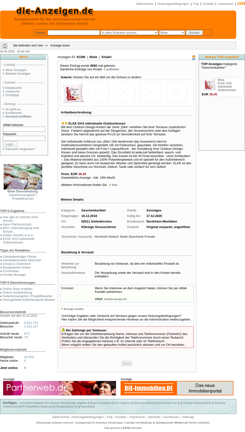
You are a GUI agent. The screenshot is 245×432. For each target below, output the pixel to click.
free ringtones (122, 402)
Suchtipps (12, 95)
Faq (196, 4)
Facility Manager (14, 274)
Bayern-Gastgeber (101, 402)
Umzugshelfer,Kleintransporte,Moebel (29, 299)
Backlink (154, 417)
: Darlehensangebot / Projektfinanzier (23, 195)
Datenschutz (144, 4)
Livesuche (12, 91)
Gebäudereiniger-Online (19, 256)
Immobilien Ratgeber (32, 402)
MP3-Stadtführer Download (36, 406)
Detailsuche (13, 88)
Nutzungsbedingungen (173, 4)
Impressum (225, 4)
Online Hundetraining (17, 292)
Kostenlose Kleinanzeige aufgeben (67, 402)
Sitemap (188, 417)
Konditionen (13, 113)
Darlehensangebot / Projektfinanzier (28, 296)
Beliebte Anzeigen (17, 73)
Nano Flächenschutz (17, 224)
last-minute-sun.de (169, 402)
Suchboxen (171, 417)
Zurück (127, 363)
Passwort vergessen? (20, 149)
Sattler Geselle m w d (18, 235)
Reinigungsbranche (66, 406)
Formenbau (11, 271)
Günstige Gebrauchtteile (197, 402)
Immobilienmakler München (22, 260)
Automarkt (87, 406)
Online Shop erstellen (18, 289)
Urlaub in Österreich (17, 264)
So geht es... (14, 109)
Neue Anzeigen (16, 70)
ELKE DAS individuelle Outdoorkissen (19, 240)
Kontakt (208, 4)
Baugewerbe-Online (17, 267)
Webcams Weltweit (144, 402)
